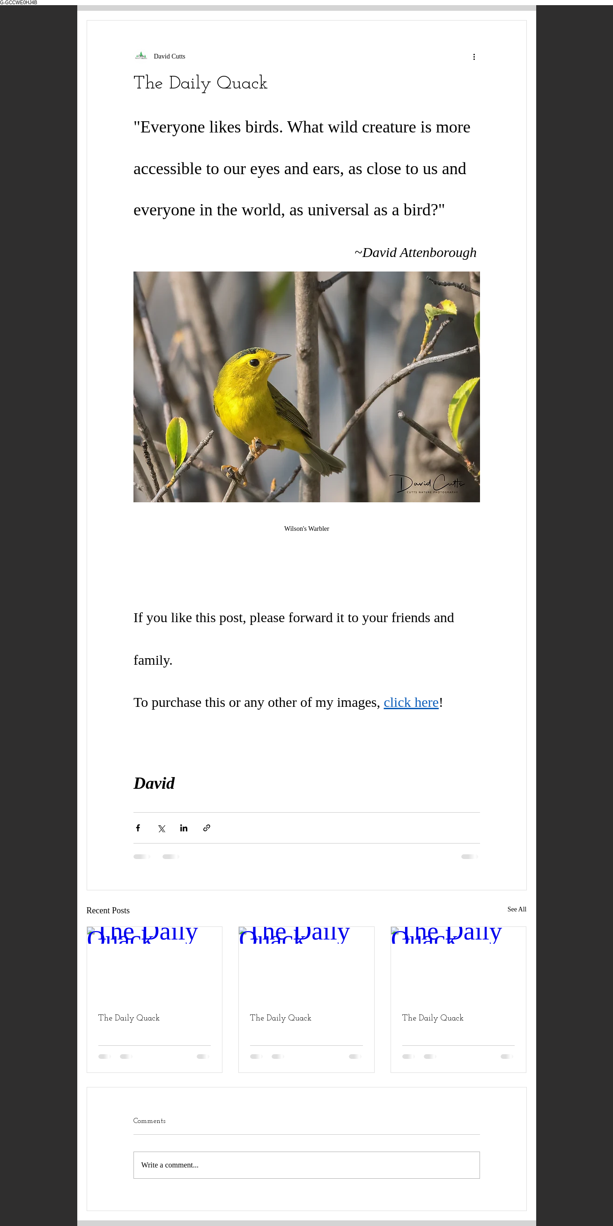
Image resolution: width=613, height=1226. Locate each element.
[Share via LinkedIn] (183, 827)
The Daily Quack (129, 1018)
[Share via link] (206, 827)
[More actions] (474, 56)
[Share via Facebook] (137, 827)
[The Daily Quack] (154, 965)
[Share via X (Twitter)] (160, 827)
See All (517, 909)
